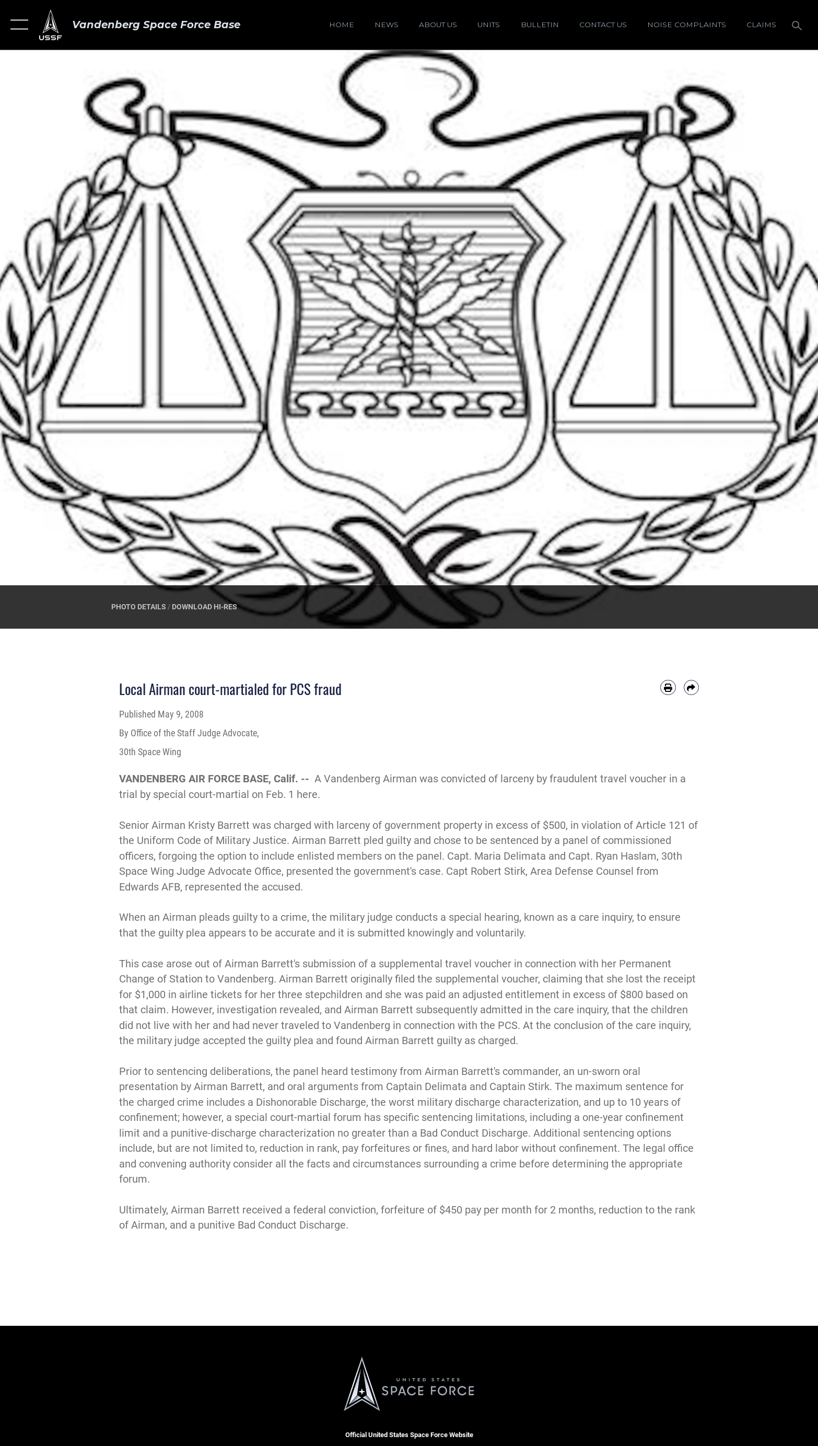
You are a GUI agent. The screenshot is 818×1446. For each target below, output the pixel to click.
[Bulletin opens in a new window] (539, 24)
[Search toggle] (798, 25)
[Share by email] (691, 687)
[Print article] (667, 687)
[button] (17, 25)
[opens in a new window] (687, 24)
